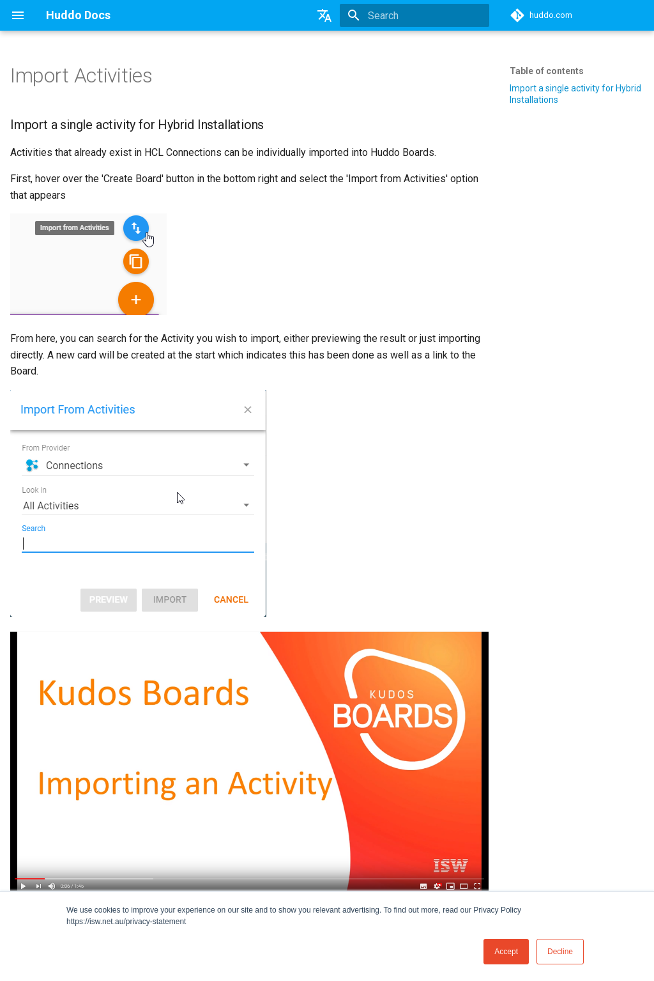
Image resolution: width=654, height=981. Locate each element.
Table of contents (547, 71)
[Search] (414, 15)
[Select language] (324, 15)
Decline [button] (560, 951)
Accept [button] (506, 951)
